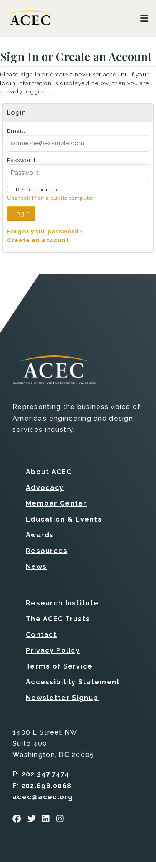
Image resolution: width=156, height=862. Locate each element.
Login (21, 213)
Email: (16, 130)
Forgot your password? (45, 231)
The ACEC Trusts (58, 619)
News (36, 567)
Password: (22, 160)
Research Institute (62, 603)
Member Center (56, 503)
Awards (40, 535)
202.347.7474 (45, 774)
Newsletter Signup (62, 698)
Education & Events (64, 519)
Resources (47, 551)
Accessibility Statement (73, 682)
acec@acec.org (42, 797)
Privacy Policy (53, 650)
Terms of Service (59, 666)
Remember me (37, 189)
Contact (41, 635)
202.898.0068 (46, 786)
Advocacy (45, 488)
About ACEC (49, 472)
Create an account (38, 240)
